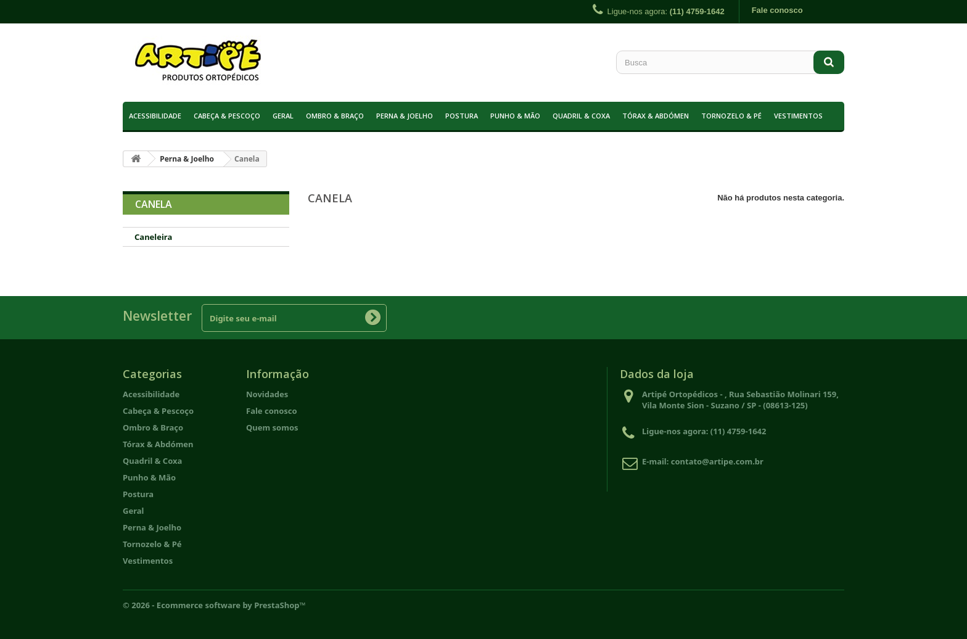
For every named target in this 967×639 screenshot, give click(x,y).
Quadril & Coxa (581, 115)
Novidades (267, 394)
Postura (461, 115)
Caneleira (153, 236)
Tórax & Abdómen (655, 115)
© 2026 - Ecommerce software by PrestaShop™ (214, 605)
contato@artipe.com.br (717, 461)
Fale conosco (777, 10)
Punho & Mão (515, 115)
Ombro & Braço (335, 115)
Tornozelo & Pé (731, 115)
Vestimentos (798, 115)
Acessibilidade (155, 115)
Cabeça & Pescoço (227, 115)
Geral (283, 115)
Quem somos (272, 427)
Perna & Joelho (404, 115)
